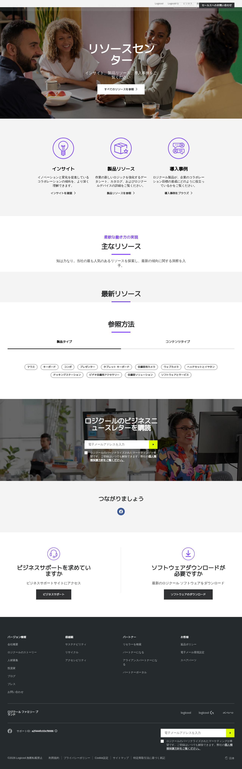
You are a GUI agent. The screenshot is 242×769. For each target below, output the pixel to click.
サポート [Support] (208, 3)
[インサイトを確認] (63, 193)
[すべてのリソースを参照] (121, 89)
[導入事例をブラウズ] (178, 193)
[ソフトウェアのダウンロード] (188, 594)
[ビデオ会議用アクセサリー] (104, 375)
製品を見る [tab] (64, 12)
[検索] (198, 12)
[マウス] (31, 367)
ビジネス (187, 4)
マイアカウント (216, 12)
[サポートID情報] (56, 731)
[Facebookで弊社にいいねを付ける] (10, 731)
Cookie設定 (101, 757)
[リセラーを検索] (132, 644)
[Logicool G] (206, 713)
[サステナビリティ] (75, 644)
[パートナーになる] (133, 652)
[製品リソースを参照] (121, 193)
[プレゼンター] (88, 367)
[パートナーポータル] (135, 672)
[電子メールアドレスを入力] (117, 444)
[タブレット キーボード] (116, 367)
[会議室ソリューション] (140, 375)
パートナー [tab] (154, 12)
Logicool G (173, 4)
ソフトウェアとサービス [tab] (99, 12)
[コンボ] (67, 367)
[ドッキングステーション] (67, 375)
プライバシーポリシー (77, 757)
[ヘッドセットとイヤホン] (201, 367)
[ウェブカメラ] (171, 367)
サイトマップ (121, 757)
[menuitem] (101, 23)
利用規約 (54, 757)
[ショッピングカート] (226, 12)
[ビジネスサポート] (53, 594)
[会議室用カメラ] (146, 367)
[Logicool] (32, 11)
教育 (199, 4)
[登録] (153, 444)
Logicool (159, 4)
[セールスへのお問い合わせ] (216, 23)
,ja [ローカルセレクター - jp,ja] (225, 3)
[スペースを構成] (185, 23)
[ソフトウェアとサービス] (175, 375)
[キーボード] (49, 367)
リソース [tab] (132, 12)
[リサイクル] (71, 652)
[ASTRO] (228, 713)
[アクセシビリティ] (75, 660)
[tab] (64, 341)
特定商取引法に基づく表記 (149, 757)
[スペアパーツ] (188, 660)
